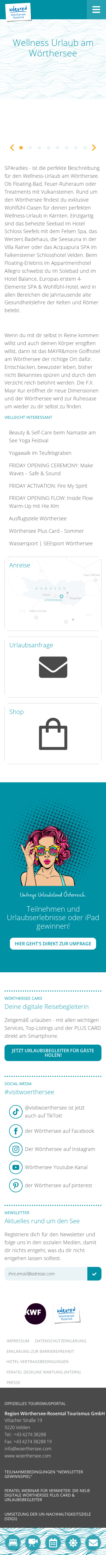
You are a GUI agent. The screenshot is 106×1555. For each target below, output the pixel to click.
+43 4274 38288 (30, 1434)
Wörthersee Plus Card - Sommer (46, 530)
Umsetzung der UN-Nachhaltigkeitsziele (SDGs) (48, 1516)
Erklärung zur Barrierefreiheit (40, 1351)
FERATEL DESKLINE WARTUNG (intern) (44, 1372)
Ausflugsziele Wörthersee (38, 518)
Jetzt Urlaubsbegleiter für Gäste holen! (53, 1052)
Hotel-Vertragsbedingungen (38, 1361)
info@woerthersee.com (28, 1449)
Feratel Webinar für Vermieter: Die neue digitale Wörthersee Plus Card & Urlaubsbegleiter (47, 1495)
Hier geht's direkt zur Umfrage (53, 944)
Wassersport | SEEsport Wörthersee (51, 543)
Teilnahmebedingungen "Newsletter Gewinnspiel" (44, 1474)
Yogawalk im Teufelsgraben (40, 452)
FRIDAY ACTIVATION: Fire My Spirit (48, 485)
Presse (13, 1382)
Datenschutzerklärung (60, 1340)
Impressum (18, 1340)
